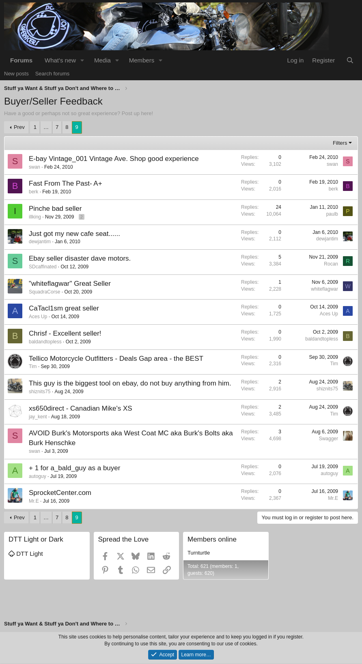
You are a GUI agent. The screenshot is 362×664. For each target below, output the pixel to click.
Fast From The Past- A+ (65, 183)
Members (142, 60)
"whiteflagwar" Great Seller (70, 283)
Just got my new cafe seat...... (74, 234)
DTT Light (26, 553)
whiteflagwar (324, 289)
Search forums (52, 74)
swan (34, 167)
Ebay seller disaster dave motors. (80, 258)
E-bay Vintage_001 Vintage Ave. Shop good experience (114, 159)
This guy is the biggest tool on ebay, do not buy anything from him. (130, 383)
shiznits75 (39, 391)
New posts (16, 74)
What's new (60, 60)
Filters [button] (340, 143)
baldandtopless (45, 342)
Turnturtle (198, 553)
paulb (332, 214)
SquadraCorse (44, 292)
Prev (19, 127)
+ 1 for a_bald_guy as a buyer (74, 468)
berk (33, 192)
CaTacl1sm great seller (64, 308)
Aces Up (38, 316)
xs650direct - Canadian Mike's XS (80, 408)
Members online (212, 539)
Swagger (328, 438)
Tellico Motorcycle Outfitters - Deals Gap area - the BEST (116, 358)
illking (35, 217)
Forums (21, 60)
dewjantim (40, 241)
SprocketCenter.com (60, 493)
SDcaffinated (43, 267)
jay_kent (38, 417)
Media (102, 60)
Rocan (331, 264)
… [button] (46, 127)
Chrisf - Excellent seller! (65, 333)
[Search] (350, 60)
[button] (82, 60)
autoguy (37, 476)
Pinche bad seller (55, 208)
